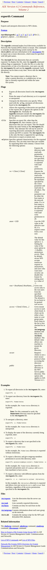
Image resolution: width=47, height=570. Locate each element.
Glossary (27, 2)
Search (40, 2)
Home (34, 2)
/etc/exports (36, 52)
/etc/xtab (4, 506)
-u (26, 35)
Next (13, 2)
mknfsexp (24, 528)
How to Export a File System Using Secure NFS (19, 534)
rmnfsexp (40, 528)
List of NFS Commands (9, 542)
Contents (20, 2)
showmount (13, 531)
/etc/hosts (5, 508)
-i (29, 35)
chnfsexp (7, 528)
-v (21, 35)
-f (33, 35)
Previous (7, 2)
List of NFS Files (28, 542)
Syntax (4, 30)
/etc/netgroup (6, 513)
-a (17, 35)
